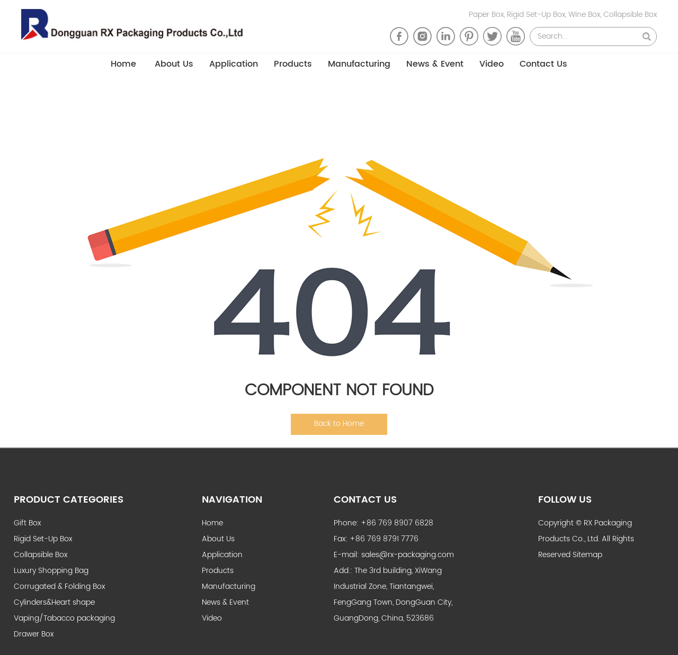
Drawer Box (33, 634)
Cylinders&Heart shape (54, 602)
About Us (174, 64)
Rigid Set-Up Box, (537, 14)
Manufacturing (359, 64)
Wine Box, (585, 14)
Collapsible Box (630, 14)
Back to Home (339, 423)
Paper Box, (488, 14)
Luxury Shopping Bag (51, 571)
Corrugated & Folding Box (59, 586)
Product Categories (68, 499)
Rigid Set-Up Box (43, 539)
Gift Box (27, 523)
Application (233, 64)
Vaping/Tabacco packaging (64, 618)
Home (123, 64)
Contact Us (543, 64)
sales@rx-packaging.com (407, 555)
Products (293, 64)
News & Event (434, 64)
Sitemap (587, 555)
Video (491, 64)
